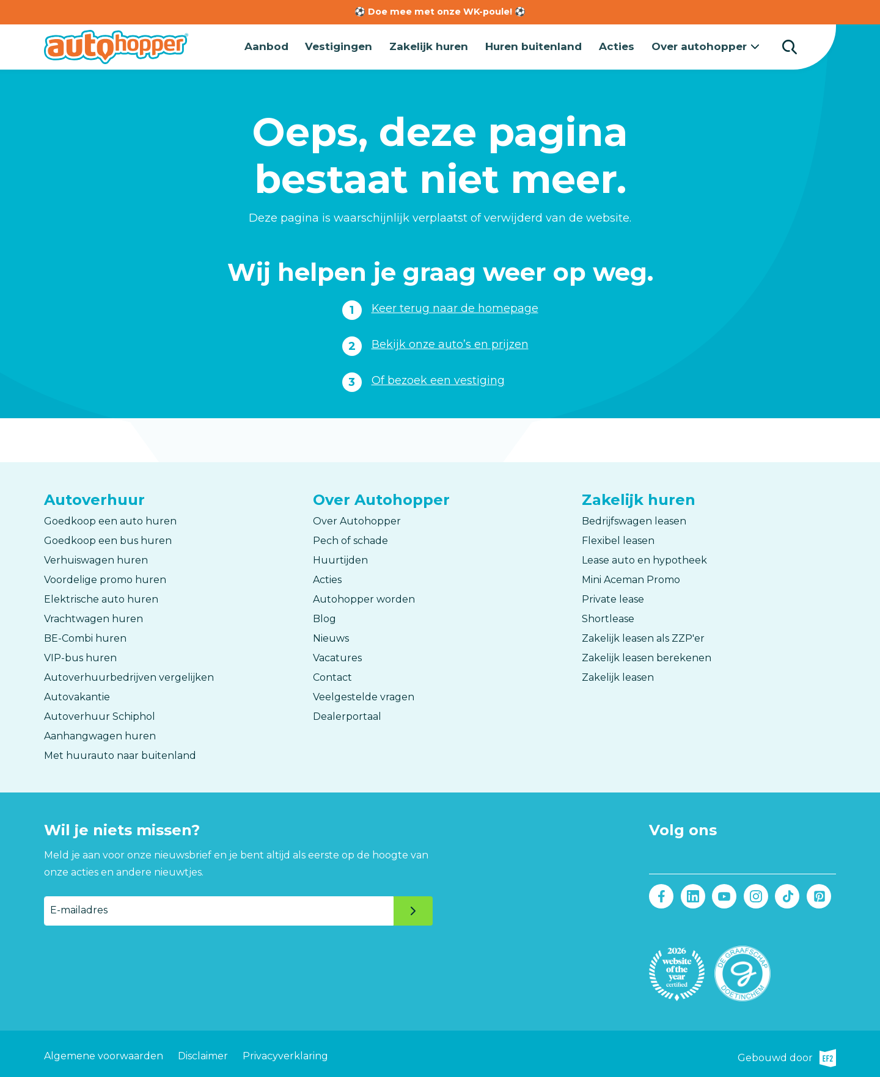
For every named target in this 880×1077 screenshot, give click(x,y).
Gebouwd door (787, 1053)
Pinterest (818, 895)
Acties (619, 46)
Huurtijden (340, 559)
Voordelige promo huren (105, 578)
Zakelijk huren (434, 46)
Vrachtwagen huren (93, 617)
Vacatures (337, 656)
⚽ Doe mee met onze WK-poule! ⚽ (440, 11)
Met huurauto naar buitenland (120, 754)
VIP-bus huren (80, 656)
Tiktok (787, 895)
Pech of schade (350, 539)
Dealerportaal (347, 715)
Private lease (613, 598)
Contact (332, 676)
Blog (324, 617)
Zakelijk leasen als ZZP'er (643, 637)
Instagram (755, 895)
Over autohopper (701, 46)
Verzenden (413, 909)
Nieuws (331, 637)
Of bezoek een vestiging (438, 379)
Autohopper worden (364, 598)
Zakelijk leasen (618, 676)
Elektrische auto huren (101, 598)
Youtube (724, 895)
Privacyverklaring (285, 1053)
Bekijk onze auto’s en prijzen (450, 343)
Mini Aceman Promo (631, 578)
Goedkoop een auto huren (110, 520)
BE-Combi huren (85, 637)
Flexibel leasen (618, 539)
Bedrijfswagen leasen (634, 520)
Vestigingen (344, 46)
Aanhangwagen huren (100, 735)
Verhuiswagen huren (96, 559)
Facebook (661, 895)
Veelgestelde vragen (363, 696)
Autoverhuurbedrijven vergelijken (129, 676)
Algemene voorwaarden (103, 1053)
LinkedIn (692, 895)
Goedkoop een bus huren (108, 539)
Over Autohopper (357, 520)
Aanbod (272, 46)
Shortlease (608, 617)
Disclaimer (203, 1053)
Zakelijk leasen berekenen (646, 656)
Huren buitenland (537, 46)
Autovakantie (77, 696)
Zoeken (789, 46)
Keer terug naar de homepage (454, 307)
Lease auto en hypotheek (644, 559)
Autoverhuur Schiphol (99, 715)
